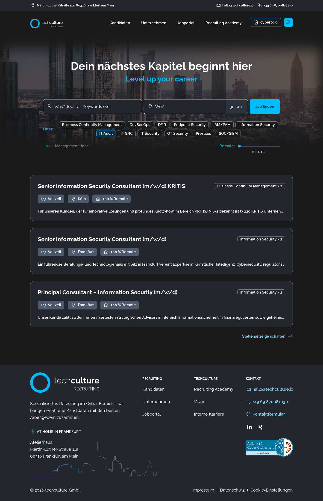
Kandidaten (120, 23)
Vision (200, 401)
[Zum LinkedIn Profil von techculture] (249, 427)
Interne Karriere (209, 414)
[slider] (239, 146)
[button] (265, 106)
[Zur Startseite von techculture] (46, 23)
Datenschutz (232, 490)
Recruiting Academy (224, 23)
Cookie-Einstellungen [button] (271, 490)
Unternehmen (153, 23)
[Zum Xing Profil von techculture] (260, 427)
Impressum (203, 490)
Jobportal (185, 23)
